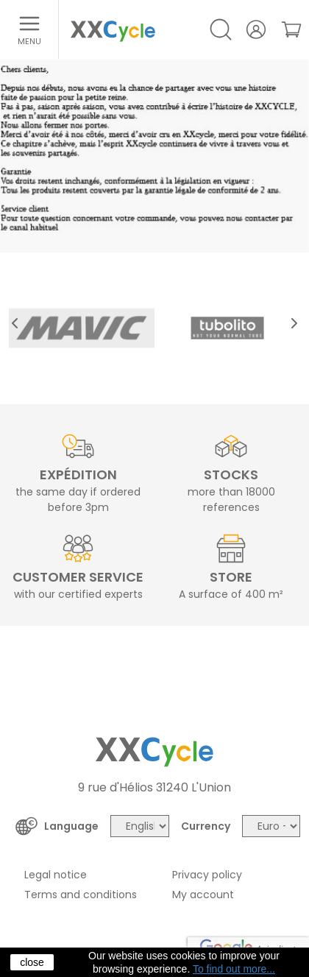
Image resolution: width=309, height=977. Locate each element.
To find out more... (234, 969)
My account (203, 894)
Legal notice (55, 874)
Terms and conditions (80, 894)
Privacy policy (207, 874)
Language (71, 826)
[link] (291, 29)
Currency (205, 826)
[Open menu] (29, 29)
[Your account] (256, 29)
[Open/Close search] (220, 29)
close (32, 962)
